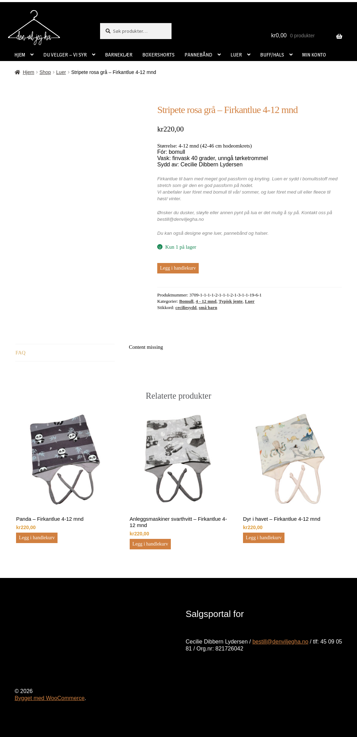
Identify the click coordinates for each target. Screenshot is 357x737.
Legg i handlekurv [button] (37, 537)
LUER (236, 54)
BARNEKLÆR (118, 54)
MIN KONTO (314, 54)
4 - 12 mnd (206, 301)
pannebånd (235, 233)
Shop (45, 72)
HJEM (19, 54)
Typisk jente (231, 301)
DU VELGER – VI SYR (65, 54)
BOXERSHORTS (158, 54)
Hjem (28, 72)
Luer (61, 72)
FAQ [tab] (20, 352)
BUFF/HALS (272, 54)
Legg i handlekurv (178, 268)
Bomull (186, 301)
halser (261, 233)
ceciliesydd (185, 307)
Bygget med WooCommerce (50, 698)
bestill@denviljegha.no (280, 642)
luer (217, 233)
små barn (208, 307)
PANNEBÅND (198, 54)
